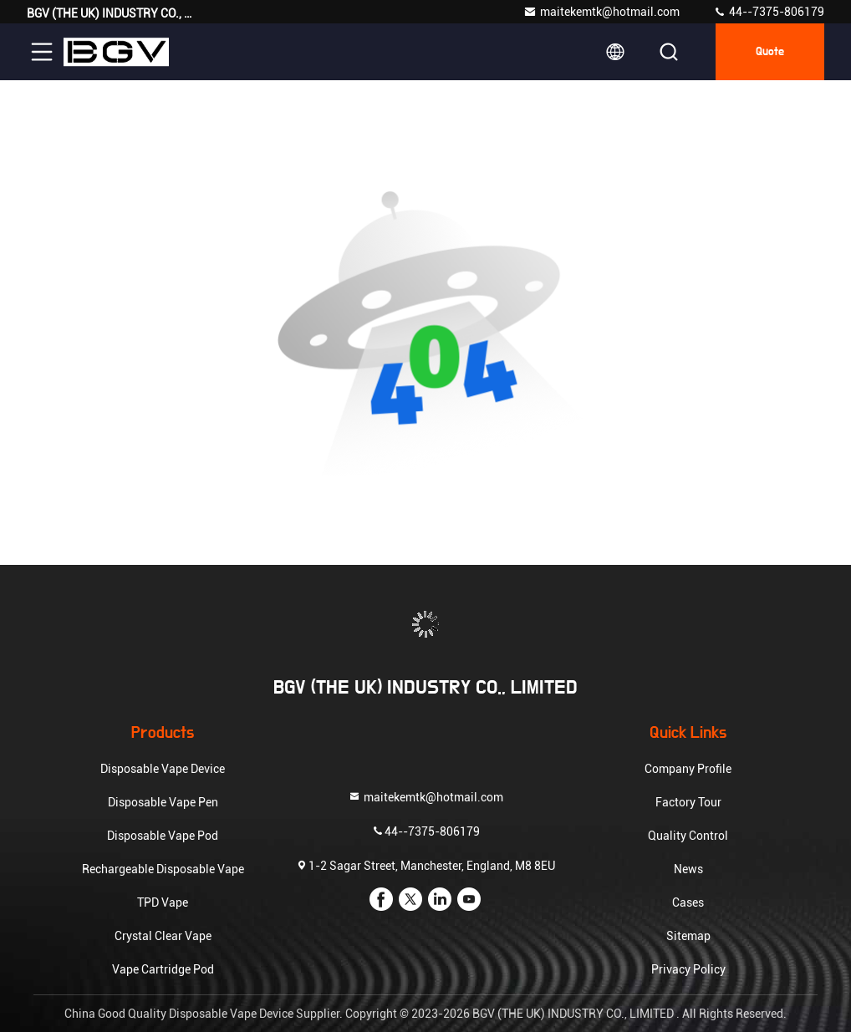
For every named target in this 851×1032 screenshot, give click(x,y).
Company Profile (688, 768)
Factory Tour (688, 802)
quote (770, 52)
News (688, 869)
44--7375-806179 (768, 11)
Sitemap (688, 936)
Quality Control (688, 835)
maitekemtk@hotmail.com (601, 11)
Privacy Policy (688, 969)
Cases (688, 902)
